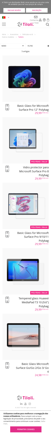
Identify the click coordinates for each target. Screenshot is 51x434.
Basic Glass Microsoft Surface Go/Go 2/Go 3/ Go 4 (32, 367)
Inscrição (36, 10)
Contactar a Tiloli (34, 21)
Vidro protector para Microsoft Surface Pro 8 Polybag (34, 171)
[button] (6, 17)
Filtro (38, 46)
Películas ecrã (27, 34)
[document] (25, 422)
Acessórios (14, 34)
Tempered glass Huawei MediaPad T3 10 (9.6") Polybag (34, 302)
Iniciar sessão (14, 10)
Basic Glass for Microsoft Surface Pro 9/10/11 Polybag (33, 236)
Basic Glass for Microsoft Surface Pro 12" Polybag (33, 107)
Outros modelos (8, 37)
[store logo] (25, 24)
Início (4, 34)
